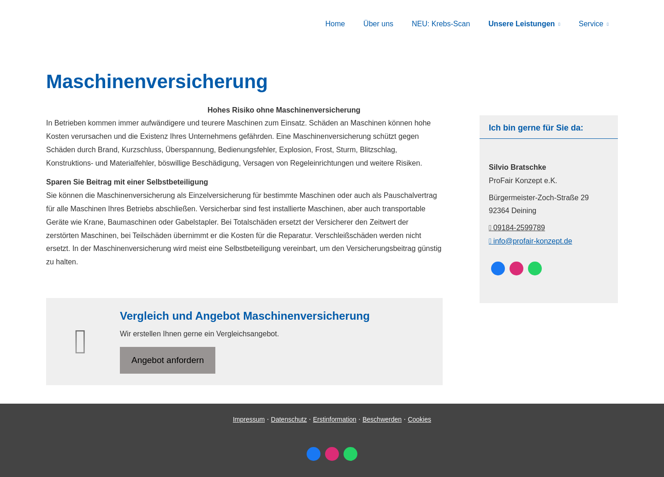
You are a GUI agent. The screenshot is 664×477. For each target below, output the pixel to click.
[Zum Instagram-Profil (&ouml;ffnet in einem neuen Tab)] (516, 268)
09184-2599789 (517, 228)
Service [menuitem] (591, 24)
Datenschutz (289, 419)
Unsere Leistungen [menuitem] (521, 24)
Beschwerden (382, 419)
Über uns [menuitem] (378, 24)
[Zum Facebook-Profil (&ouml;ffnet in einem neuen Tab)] (498, 268)
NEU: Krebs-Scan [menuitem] (441, 24)
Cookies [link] (419, 419)
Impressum (249, 419)
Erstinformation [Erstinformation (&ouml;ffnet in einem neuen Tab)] (334, 419)
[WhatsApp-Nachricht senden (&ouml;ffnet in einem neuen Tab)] (535, 268)
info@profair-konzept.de (530, 241)
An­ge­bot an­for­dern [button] (167, 360)
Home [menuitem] (335, 24)
